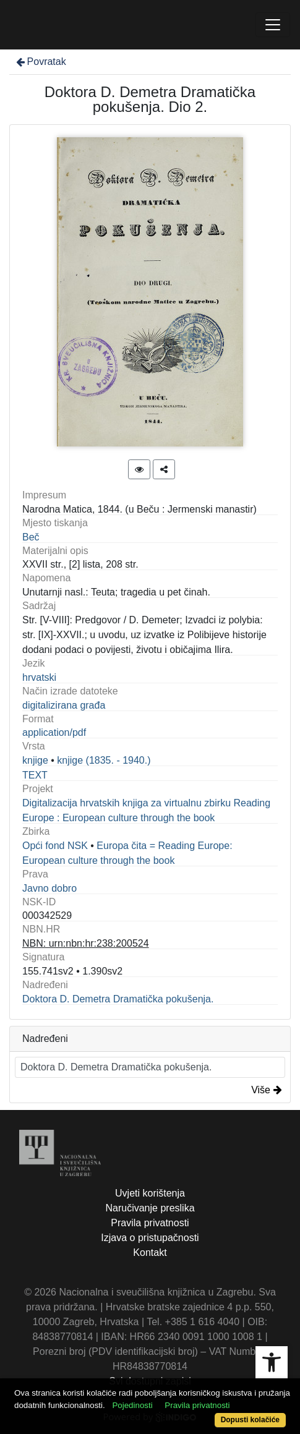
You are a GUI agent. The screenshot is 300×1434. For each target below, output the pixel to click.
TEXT (35, 775)
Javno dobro (49, 888)
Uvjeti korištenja (150, 1193)
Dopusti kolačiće (250, 1419)
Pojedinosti (132, 1405)
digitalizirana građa (63, 705)
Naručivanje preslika (149, 1208)
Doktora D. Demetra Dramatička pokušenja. (117, 999)
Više (266, 1090)
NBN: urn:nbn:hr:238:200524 (85, 943)
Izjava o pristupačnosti (150, 1237)
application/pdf (54, 732)
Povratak (40, 61)
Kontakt (149, 1252)
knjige (35, 760)
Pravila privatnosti (150, 1223)
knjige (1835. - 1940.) (103, 760)
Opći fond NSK (55, 845)
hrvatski (39, 677)
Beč (31, 537)
